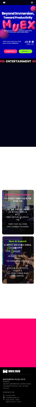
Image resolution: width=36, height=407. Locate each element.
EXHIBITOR (10, 51)
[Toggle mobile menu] (32, 3)
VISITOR (25, 51)
